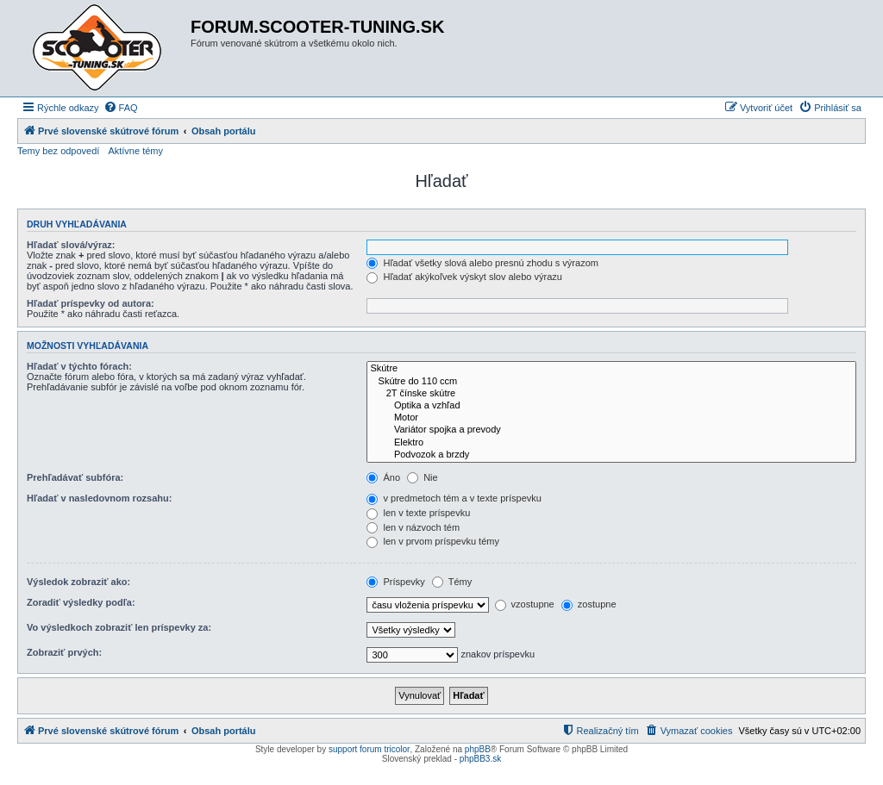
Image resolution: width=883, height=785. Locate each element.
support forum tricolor (369, 749)
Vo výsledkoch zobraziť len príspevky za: (119, 627)
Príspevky (395, 581)
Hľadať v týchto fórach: (79, 366)
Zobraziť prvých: (64, 652)
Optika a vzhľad (611, 406)
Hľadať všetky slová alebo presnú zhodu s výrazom (482, 263)
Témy (452, 581)
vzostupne (524, 604)
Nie (422, 477)
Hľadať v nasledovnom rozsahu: (99, 498)
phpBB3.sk (480, 758)
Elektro (611, 443)
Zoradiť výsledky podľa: (81, 602)
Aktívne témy (135, 151)
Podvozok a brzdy (611, 455)
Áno (383, 477)
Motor (611, 418)
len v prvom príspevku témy (432, 541)
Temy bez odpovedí (58, 151)
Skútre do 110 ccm (611, 382)
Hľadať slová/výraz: (71, 245)
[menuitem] (120, 107)
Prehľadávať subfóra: (75, 477)
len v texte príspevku (418, 513)
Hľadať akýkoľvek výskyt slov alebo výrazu (463, 276)
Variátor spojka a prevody (611, 430)
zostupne (589, 604)
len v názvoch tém (413, 527)
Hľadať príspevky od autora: (90, 303)
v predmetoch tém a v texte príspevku (453, 498)
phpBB (478, 749)
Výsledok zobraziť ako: (78, 581)
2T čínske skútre (611, 394)
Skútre (611, 369)
